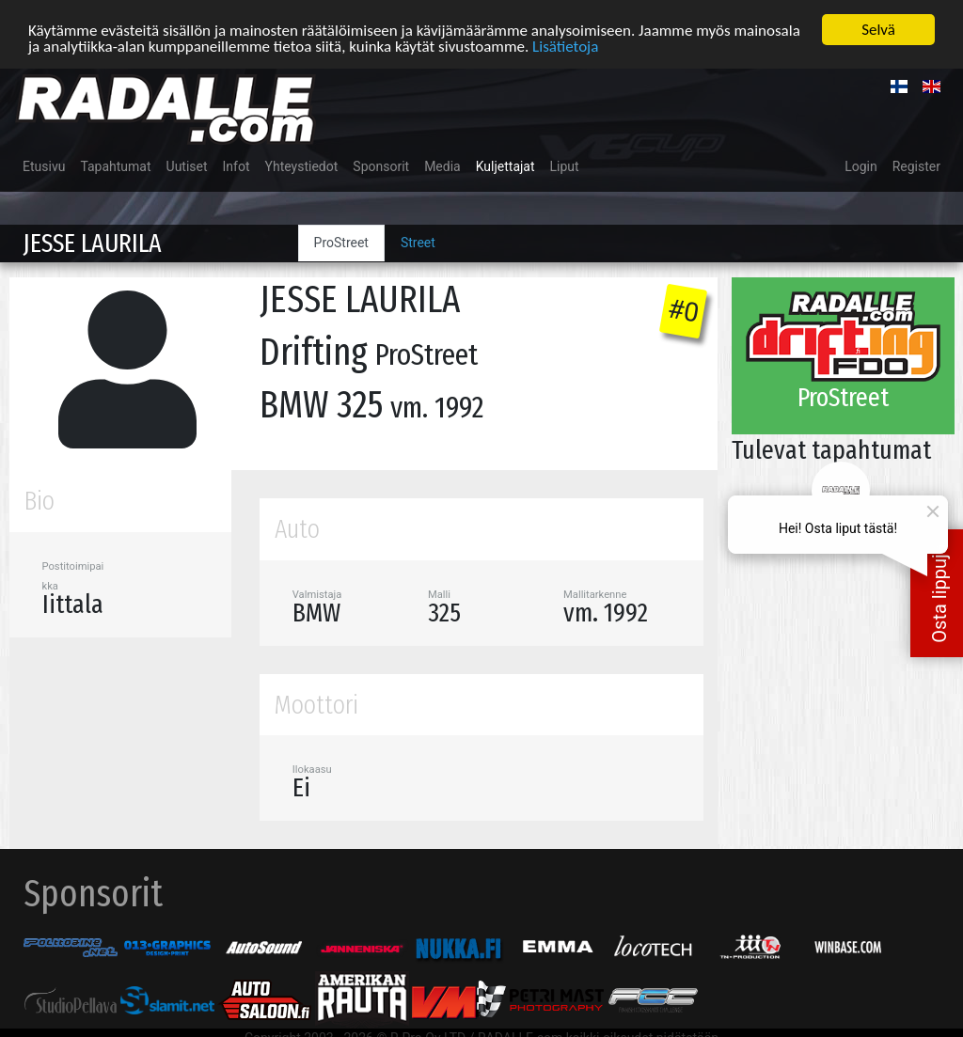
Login (861, 166)
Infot (236, 166)
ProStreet (341, 242)
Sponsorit (381, 166)
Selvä (878, 29)
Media (442, 166)
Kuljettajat (505, 166)
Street (418, 242)
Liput (564, 166)
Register (916, 166)
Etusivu (44, 166)
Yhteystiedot (302, 166)
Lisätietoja (565, 46)
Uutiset (187, 166)
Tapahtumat (115, 166)
